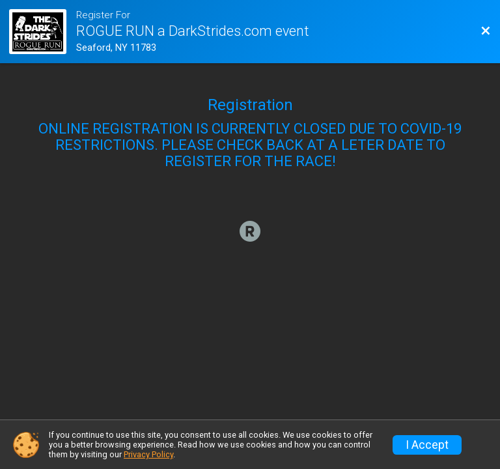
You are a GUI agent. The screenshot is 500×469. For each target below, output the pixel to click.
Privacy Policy (148, 454)
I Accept (427, 444)
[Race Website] (42, 31)
